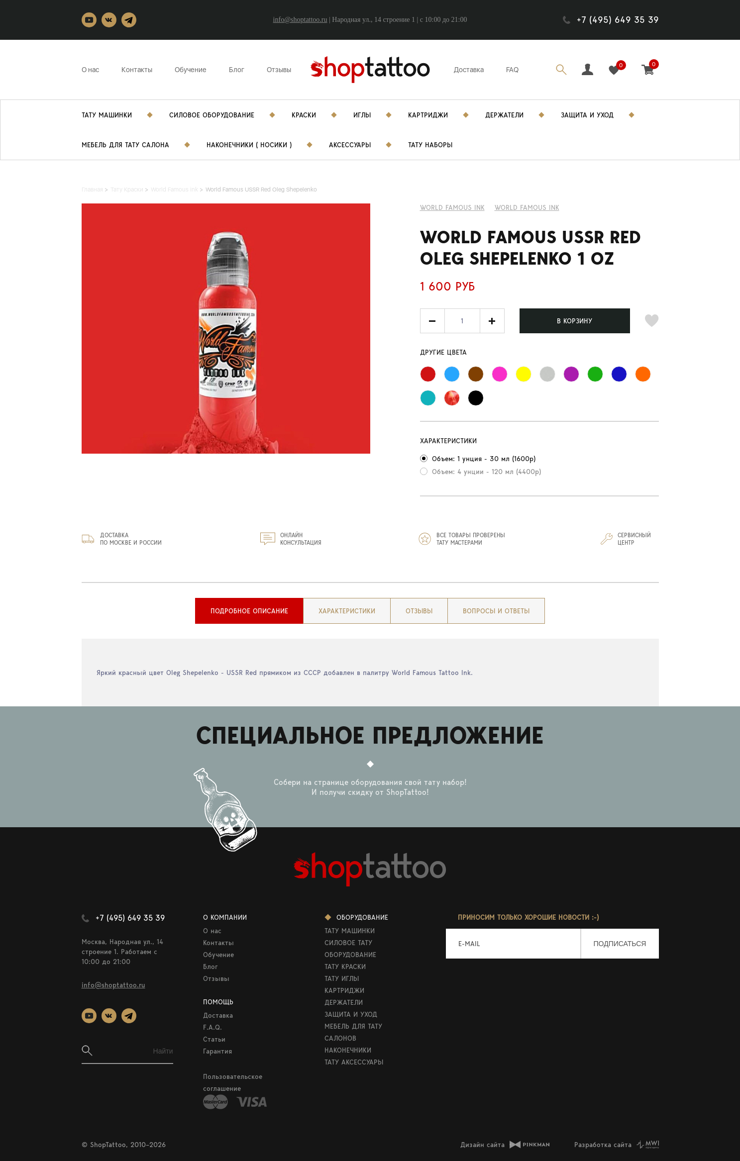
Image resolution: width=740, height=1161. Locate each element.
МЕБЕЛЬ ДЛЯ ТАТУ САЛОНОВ (353, 1032)
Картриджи (428, 115)
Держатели (504, 115)
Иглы (362, 115)
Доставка (469, 70)
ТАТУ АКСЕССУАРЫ (353, 1062)
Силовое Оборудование (211, 115)
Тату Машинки (107, 115)
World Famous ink (452, 207)
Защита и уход (587, 115)
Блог (236, 70)
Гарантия (217, 1051)
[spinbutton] (462, 320)
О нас (90, 70)
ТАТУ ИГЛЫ (341, 978)
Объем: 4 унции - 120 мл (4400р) (486, 472)
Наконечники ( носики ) (249, 145)
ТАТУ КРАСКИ (345, 966)
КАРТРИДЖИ (344, 990)
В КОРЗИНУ (574, 321)
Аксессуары (350, 145)
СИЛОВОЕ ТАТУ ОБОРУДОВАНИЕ (350, 949)
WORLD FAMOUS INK (527, 207)
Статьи (214, 1039)
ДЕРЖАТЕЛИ (343, 1002)
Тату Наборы (430, 145)
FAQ (512, 70)
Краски (304, 115)
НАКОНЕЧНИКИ (347, 1050)
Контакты (136, 70)
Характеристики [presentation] (346, 611)
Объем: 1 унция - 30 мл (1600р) (483, 459)
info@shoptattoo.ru (300, 19)
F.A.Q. (212, 1027)
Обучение (191, 70)
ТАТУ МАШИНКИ (349, 931)
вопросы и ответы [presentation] (496, 611)
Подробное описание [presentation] (249, 611)
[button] (492, 320)
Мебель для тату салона (125, 145)
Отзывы (279, 70)
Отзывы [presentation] (419, 611)
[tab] (249, 611)
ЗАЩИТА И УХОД (350, 1014)
